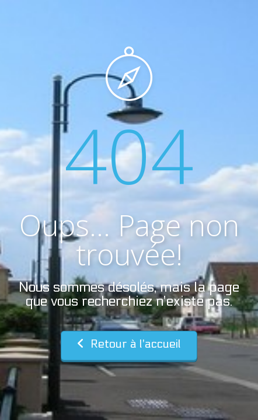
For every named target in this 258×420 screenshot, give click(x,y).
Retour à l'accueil (129, 344)
